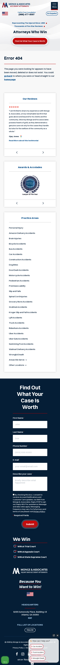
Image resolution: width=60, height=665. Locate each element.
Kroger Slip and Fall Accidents (23, 312)
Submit (30, 524)
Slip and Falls (15, 291)
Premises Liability (17, 286)
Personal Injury (16, 228)
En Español (52, 13)
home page (10, 79)
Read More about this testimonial (23, 140)
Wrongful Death (16, 354)
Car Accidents (15, 254)
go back (8, 76)
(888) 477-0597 (27, 14)
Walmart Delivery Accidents (22, 349)
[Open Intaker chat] (32, 664)
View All (30, 630)
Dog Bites (13, 264)
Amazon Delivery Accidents (22, 233)
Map (30, 618)
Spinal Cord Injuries (18, 296)
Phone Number (20, 446)
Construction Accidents (20, 259)
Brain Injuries (15, 238)
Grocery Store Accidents (20, 301)
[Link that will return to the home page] (30, 571)
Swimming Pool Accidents (21, 344)
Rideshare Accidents (19, 328)
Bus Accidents (15, 249)
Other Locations (16, 365)
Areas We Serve (16, 359)
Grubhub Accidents (18, 307)
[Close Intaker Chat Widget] (57, 635)
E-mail (16, 460)
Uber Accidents (16, 333)
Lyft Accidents (15, 317)
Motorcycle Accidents (19, 275)
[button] (17, 152)
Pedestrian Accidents (19, 280)
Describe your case (23, 474)
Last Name (18, 432)
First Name (18, 418)
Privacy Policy (39, 511)
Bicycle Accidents (17, 243)
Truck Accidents (16, 323)
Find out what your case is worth (30, 41)
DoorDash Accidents (19, 270)
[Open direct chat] (53, 635)
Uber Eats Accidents (18, 338)
